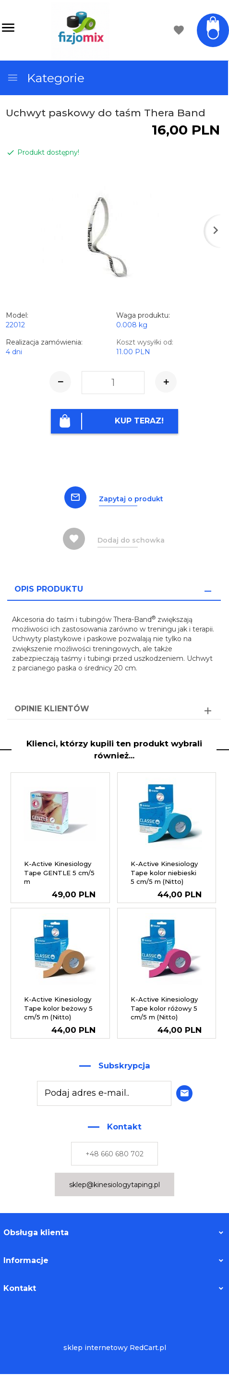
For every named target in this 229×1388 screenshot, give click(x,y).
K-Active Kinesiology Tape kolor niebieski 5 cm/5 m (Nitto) (164, 872)
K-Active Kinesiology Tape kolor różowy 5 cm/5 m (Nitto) (164, 1008)
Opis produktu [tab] (48, 589)
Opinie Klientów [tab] (51, 708)
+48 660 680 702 (114, 1154)
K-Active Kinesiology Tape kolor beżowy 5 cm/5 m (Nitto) (58, 1008)
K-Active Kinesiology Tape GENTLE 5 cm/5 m (59, 872)
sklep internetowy (95, 1347)
